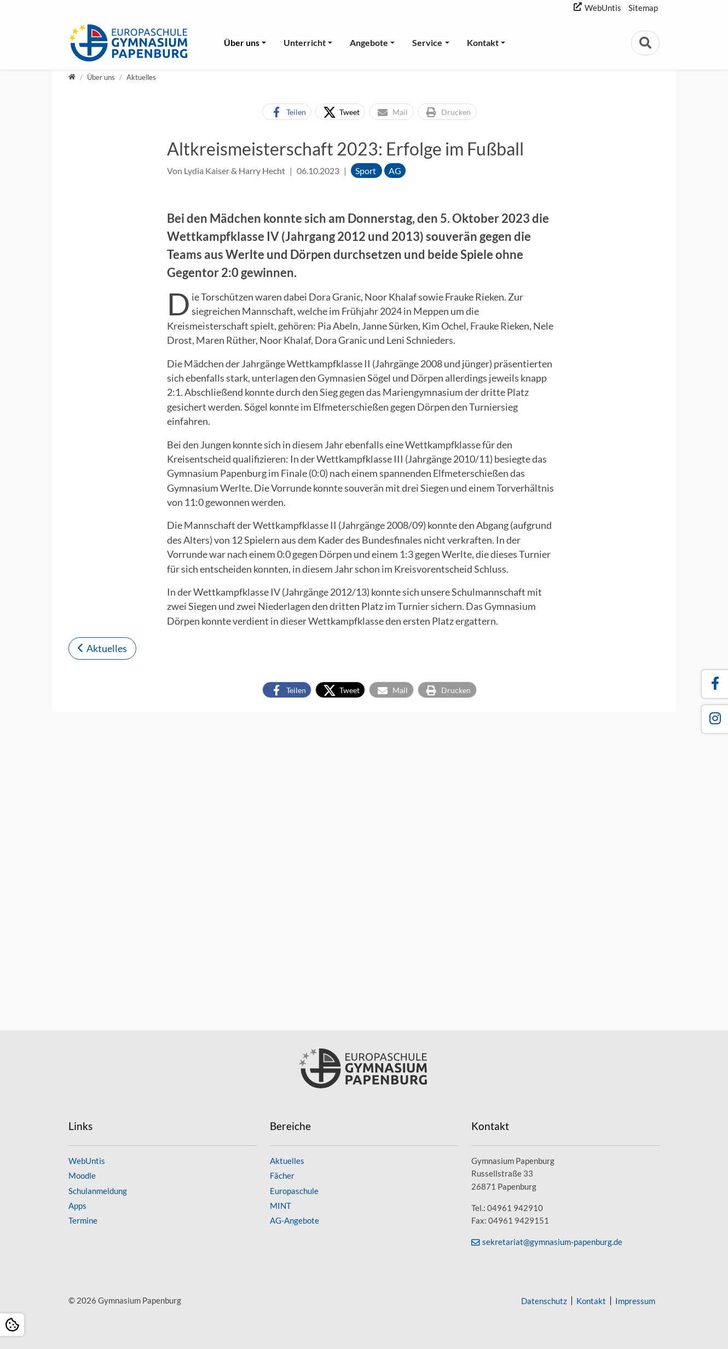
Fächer (282, 1175)
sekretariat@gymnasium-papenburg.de (552, 1242)
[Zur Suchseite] (645, 43)
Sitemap (643, 8)
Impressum (635, 1300)
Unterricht (305, 42)
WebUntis (603, 8)
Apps (77, 1205)
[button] (286, 111)
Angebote (369, 42)
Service (427, 42)
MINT (280, 1205)
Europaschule (294, 1191)
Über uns (241, 42)
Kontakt (483, 42)
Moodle (82, 1175)
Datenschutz (544, 1300)
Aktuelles (106, 966)
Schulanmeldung (97, 1191)
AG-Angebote (294, 1220)
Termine (82, 1220)
